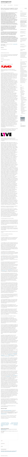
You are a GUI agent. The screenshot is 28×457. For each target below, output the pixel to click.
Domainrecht (22, 96)
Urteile (21, 95)
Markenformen (23, 102)
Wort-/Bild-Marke (3, 418)
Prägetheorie (9, 417)
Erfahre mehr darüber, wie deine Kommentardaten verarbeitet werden (9, 451)
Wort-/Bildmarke (6, 418)
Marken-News (21, 92)
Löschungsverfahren (23, 101)
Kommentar (2, 432)
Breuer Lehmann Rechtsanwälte (7, 410)
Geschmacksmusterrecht (23, 97)
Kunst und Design (23, 98)
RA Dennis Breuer (12, 415)
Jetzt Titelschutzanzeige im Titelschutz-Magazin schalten (23, 56)
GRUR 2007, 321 (4, 270)
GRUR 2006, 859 (13, 355)
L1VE (5, 417)
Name (2, 440)
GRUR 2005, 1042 (15, 375)
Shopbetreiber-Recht (23, 104)
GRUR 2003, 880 (15, 353)
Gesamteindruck (3, 417)
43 (16, 256)
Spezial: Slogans (22, 108)
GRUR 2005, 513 (10, 354)
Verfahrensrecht (22, 109)
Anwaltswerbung (23, 111)
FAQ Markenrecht (22, 88)
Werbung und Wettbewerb (24, 110)
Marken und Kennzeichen (4, 416)
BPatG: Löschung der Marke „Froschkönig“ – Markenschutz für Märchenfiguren (14, 423)
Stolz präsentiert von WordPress (4, 455)
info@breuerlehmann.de (4, 413)
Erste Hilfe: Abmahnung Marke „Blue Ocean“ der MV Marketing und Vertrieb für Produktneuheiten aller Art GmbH (23, 63)
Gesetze (21, 89)
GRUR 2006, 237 (10, 269)
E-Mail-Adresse (3, 443)
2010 (13, 416)
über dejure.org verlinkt (3, 429)
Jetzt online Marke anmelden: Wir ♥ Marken (23, 41)
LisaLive (7, 417)
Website (2, 446)
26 (3, 257)
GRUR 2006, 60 (2, 355)
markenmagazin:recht (6, 1)
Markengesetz (22, 90)
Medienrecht (22, 103)
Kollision (15, 415)
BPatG (14, 416)
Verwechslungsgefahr (13, 417)
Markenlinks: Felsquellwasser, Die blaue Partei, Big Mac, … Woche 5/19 (23, 67)
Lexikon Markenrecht (22, 91)
